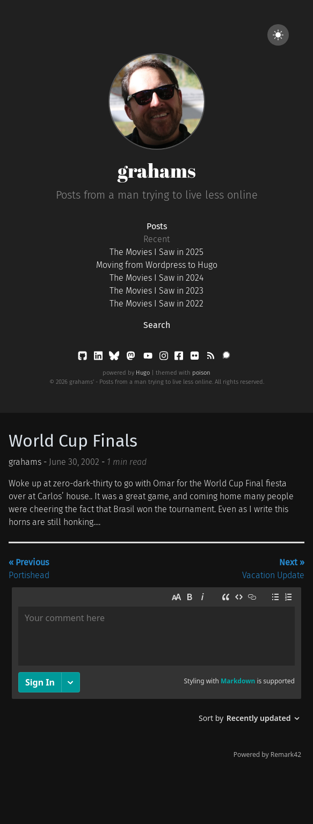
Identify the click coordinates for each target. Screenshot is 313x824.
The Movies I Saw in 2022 (156, 303)
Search (156, 325)
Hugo (143, 372)
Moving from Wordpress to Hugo (156, 265)
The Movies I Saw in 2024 (156, 278)
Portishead (29, 568)
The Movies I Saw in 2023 (156, 291)
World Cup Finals (73, 441)
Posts (157, 226)
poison (201, 372)
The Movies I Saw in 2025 (156, 252)
